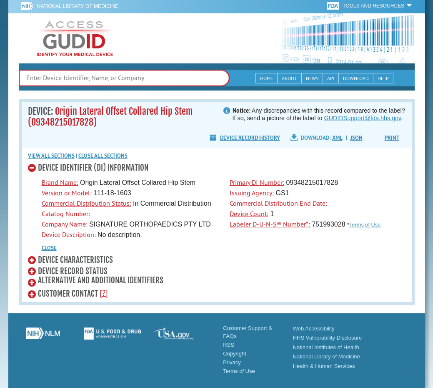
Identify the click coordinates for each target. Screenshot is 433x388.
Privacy (232, 362)
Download (356, 78)
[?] (104, 293)
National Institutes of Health (326, 347)
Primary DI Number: (257, 182)
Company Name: (65, 224)
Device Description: (69, 234)
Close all (103, 155)
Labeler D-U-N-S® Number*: (270, 224)
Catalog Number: (66, 213)
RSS (228, 345)
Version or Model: (67, 193)
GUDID (75, 38)
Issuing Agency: (252, 193)
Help (383, 78)
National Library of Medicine (77, 6)
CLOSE (49, 248)
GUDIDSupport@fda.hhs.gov (362, 118)
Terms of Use (364, 225)
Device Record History (250, 137)
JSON (356, 137)
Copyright (234, 353)
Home (266, 78)
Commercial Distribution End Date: (278, 203)
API (330, 78)
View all (51, 155)
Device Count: (249, 213)
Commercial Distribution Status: (86, 203)
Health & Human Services (324, 366)
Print (392, 137)
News (312, 78)
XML (337, 137)
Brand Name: (60, 182)
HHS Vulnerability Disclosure (327, 338)
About (289, 78)
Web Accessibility (314, 328)
